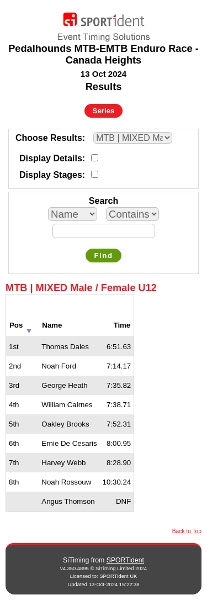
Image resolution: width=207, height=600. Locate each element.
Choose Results (48, 138)
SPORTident (125, 560)
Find (103, 255)
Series (104, 111)
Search (103, 201)
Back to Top (186, 531)
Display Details (50, 158)
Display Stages (50, 175)
